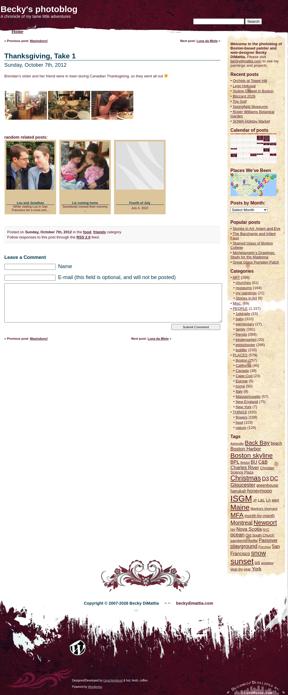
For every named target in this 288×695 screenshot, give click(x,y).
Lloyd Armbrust (113, 680)
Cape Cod (244, 376)
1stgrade (243, 314)
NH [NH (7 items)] (232, 529)
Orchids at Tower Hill (250, 81)
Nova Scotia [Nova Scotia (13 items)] (249, 529)
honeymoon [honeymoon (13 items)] (259, 490)
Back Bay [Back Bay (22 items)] (257, 442)
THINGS (240, 412)
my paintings (246, 293)
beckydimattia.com (246, 61)
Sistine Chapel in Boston (253, 91)
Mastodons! (39, 41)
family (240, 329)
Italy (239, 391)
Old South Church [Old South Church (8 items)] (260, 535)
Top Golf (240, 101)
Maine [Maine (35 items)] (239, 507)
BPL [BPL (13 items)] (234, 462)
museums (244, 288)
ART (236, 277)
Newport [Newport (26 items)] (265, 522)
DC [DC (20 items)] (274, 478)
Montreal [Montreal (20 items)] (241, 523)
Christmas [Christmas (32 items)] (245, 478)
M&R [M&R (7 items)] (275, 500)
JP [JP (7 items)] (255, 500)
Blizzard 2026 (244, 96)
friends (99, 232)
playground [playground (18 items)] (243, 546)
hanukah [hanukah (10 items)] (238, 491)
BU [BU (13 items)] (254, 462)
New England (247, 402)
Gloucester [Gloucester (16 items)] (242, 485)
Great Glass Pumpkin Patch (256, 262)
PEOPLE (240, 308)
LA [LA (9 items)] (268, 500)
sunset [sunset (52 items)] (242, 561)
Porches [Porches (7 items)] (264, 547)
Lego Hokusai (244, 86)
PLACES (240, 355)
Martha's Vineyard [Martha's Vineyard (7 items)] (264, 508)
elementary (245, 324)
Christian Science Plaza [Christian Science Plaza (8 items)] (252, 470)
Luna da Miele (207, 41)
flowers (241, 417)
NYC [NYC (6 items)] (266, 529)
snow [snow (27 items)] (258, 553)
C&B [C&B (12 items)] (263, 462)
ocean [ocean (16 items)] (237, 535)
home (240, 386)
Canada (242, 370)
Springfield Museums (250, 106)
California (243, 365)
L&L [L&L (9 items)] (261, 500)
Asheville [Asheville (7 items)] (237, 443)
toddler (241, 350)
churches (243, 282)
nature (241, 427)
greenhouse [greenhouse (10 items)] (267, 485)
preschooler (245, 345)
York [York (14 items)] (256, 569)
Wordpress (95, 686)
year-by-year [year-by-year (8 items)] (240, 569)
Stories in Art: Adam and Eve (256, 228)
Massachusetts (248, 396)
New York (243, 407)
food (87, 232)
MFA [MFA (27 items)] (237, 515)
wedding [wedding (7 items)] (267, 563)
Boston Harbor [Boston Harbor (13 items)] (245, 448)
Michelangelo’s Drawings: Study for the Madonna (252, 255)
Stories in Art (246, 298)
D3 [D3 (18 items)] (265, 479)
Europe (242, 381)
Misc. (237, 303)
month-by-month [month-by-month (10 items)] (259, 515)
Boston (241, 360)
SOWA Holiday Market (251, 121)
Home (17, 31)
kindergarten (246, 339)
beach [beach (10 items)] (276, 443)
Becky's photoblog (39, 9)
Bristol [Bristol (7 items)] (245, 462)
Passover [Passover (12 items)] (268, 540)
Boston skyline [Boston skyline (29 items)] (251, 455)
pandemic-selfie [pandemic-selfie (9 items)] (244, 541)
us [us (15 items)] (257, 562)
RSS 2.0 (83, 237)
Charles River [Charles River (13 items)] (244, 467)
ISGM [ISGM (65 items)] (241, 498)
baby (240, 319)
